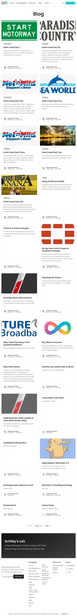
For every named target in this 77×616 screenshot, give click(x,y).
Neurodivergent (58, 565)
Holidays (45, 44)
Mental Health (55, 569)
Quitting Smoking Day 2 (15, 442)
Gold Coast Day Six (51, 47)
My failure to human (52, 342)
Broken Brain (9, 505)
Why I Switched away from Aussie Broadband (16, 343)
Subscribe (70, 3)
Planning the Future (51, 277)
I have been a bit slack (53, 397)
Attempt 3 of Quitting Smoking (57, 485)
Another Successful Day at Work (58, 366)
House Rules (48, 505)
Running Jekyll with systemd (17, 297)
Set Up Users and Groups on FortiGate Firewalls (55, 249)
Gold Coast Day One (13, 201)
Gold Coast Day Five (13, 101)
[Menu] (53, 3)
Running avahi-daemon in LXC (18, 485)
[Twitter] (70, 569)
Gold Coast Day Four (52, 101)
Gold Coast (7, 44)
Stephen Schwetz (13, 67)
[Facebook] (71, 565)
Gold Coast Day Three (14, 152)
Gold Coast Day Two (52, 152)
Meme (55, 572)
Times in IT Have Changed (16, 228)
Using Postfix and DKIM (53, 181)
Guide (44, 178)
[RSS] (69, 572)
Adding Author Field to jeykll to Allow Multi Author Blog (18, 419)
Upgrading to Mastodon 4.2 (55, 463)
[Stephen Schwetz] (5, 67)
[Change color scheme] (64, 614)
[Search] (63, 3)
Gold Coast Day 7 (11, 47)
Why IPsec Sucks (11, 366)
